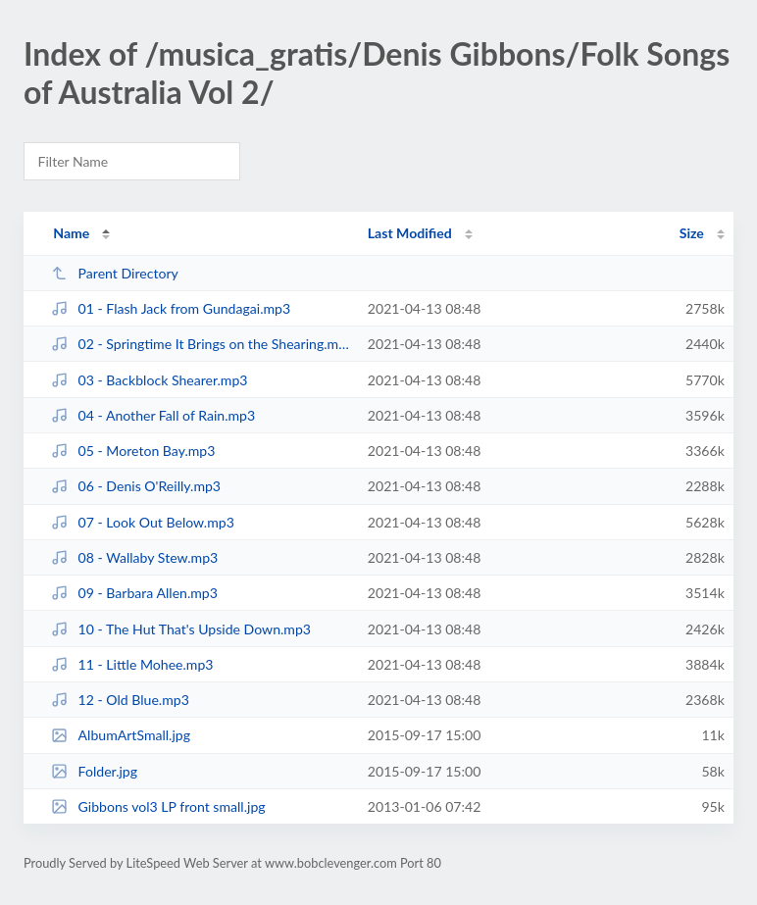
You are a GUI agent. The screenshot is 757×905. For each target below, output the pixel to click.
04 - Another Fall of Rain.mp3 (153, 415)
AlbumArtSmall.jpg (120, 735)
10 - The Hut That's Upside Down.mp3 (181, 629)
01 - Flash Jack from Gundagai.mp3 (170, 308)
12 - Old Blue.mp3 (120, 699)
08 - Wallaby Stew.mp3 (134, 557)
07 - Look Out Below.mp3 (142, 522)
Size (692, 233)
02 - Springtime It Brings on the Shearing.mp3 (200, 343)
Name (71, 233)
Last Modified (410, 233)
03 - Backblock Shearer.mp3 (149, 380)
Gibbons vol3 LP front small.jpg (158, 806)
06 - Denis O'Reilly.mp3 (136, 486)
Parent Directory (114, 273)
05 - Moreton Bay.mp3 (133, 450)
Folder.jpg (94, 771)
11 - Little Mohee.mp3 (132, 664)
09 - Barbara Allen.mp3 (134, 592)
